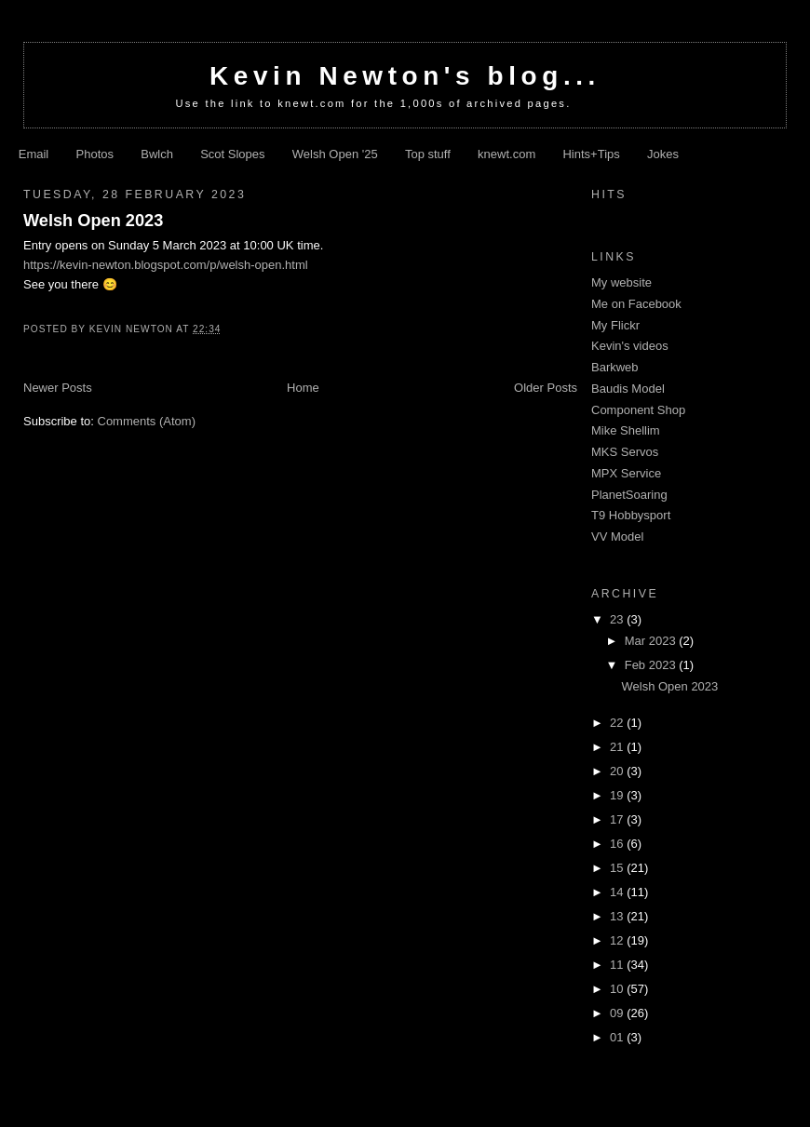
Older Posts (545, 388)
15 (618, 868)
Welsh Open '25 (335, 154)
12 (618, 940)
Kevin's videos (629, 346)
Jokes (663, 154)
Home (303, 388)
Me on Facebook (636, 304)
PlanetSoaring (629, 495)
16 (618, 844)
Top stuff (428, 154)
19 (618, 795)
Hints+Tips (590, 154)
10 (618, 989)
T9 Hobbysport (630, 515)
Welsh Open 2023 (93, 220)
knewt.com (506, 154)
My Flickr (615, 325)
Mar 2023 (652, 641)
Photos (95, 154)
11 (618, 965)
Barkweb (615, 367)
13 (618, 916)
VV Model (617, 536)
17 (618, 819)
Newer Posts (57, 388)
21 (618, 747)
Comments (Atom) (147, 421)
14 (618, 892)
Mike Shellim (625, 430)
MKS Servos (624, 452)
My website (621, 282)
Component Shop (638, 410)
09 (618, 1013)
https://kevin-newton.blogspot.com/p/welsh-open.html (165, 265)
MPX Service (626, 473)
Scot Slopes (232, 154)
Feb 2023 (652, 665)
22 (618, 723)
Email (34, 154)
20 (618, 771)
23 (618, 619)
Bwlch (157, 154)
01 (618, 1037)
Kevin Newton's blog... (405, 75)
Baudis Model (628, 389)
